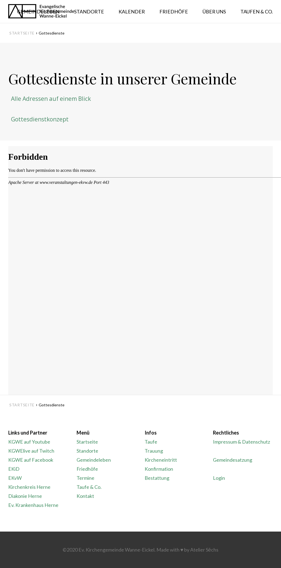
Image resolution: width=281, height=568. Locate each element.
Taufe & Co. (89, 487)
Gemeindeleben (94, 460)
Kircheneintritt (161, 460)
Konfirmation (159, 469)
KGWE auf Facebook (30, 460)
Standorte (87, 451)
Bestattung (157, 478)
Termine (85, 478)
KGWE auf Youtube (29, 442)
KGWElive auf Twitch (31, 451)
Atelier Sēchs (204, 550)
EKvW (15, 478)
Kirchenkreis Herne (29, 487)
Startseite (22, 33)
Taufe (151, 442)
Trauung (154, 451)
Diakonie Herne (25, 496)
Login (219, 478)
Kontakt (85, 496)
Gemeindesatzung (232, 460)
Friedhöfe (87, 469)
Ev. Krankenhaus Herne (33, 505)
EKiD (13, 469)
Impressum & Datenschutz (241, 442)
